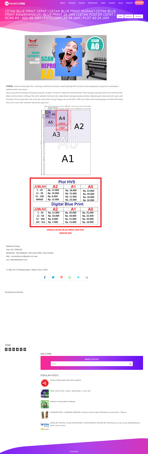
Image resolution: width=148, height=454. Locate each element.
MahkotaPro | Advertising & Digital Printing (77, 451)
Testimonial (83, 3)
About (52, 3)
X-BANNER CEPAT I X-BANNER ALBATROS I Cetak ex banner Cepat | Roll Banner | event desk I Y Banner (119, 112)
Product (119, 3)
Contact (102, 3)
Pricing (72, 3)
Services (62, 3)
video (93, 3)
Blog (111, 3)
